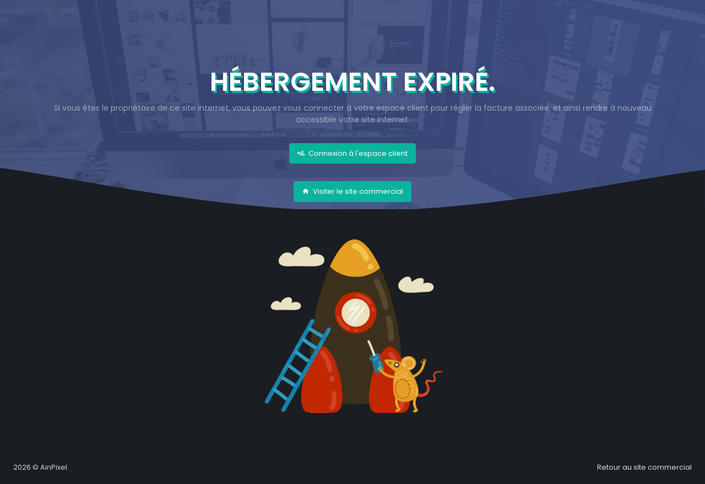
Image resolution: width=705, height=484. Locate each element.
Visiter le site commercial (352, 191)
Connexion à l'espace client (352, 153)
